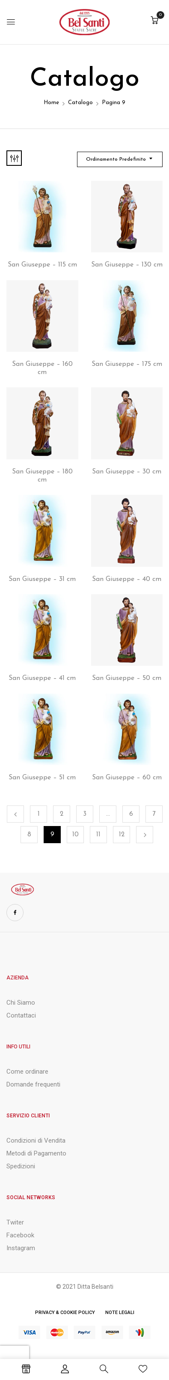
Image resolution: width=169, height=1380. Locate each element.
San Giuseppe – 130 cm (127, 264)
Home (51, 102)
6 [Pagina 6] (131, 814)
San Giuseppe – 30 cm (126, 471)
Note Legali (119, 1312)
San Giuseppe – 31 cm (42, 579)
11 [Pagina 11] (98, 835)
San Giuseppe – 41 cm (42, 678)
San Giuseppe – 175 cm (127, 364)
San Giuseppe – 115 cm (42, 264)
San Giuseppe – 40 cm (126, 579)
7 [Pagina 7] (154, 814)
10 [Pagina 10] (75, 835)
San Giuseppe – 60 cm (127, 777)
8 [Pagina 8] (29, 835)
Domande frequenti (33, 1084)
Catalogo (80, 102)
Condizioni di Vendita (35, 1140)
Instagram (20, 1248)
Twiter (15, 1222)
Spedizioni (20, 1166)
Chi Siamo (20, 1002)
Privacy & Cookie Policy (65, 1312)
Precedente (15, 814)
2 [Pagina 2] (61, 814)
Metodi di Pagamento (36, 1153)
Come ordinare (27, 1071)
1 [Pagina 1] (39, 814)
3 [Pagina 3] (84, 814)
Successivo (144, 834)
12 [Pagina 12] (122, 835)
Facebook (20, 1235)
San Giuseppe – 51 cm (42, 777)
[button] (154, 21)
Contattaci (21, 1015)
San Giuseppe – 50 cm (126, 678)
